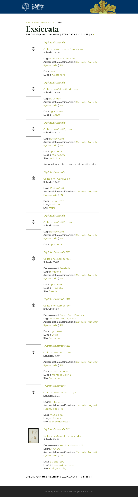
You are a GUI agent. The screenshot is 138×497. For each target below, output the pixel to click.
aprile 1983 (56, 284)
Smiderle (65, 268)
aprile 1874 (56, 151)
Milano (56, 204)
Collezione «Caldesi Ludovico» (60, 89)
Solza (55, 334)
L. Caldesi (55, 98)
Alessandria (58, 74)
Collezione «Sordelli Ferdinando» (62, 436)
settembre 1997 (59, 371)
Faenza (56, 115)
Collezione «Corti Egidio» (57, 129)
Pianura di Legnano (63, 465)
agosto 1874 (56, 111)
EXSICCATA (51, 22)
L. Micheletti (57, 402)
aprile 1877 (56, 244)
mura (52, 207)
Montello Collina (61, 374)
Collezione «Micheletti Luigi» (59, 392)
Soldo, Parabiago (58, 468)
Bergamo (54, 338)
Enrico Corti (57, 138)
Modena (57, 418)
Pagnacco (80, 315)
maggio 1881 (57, 415)
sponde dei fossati (59, 421)
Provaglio (57, 288)
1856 (52, 71)
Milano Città (59, 155)
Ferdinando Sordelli (71, 445)
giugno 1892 (57, 461)
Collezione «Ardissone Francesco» (63, 49)
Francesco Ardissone (62, 58)
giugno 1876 (57, 201)
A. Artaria (55, 448)
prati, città (54, 158)
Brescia (53, 291)
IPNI (61, 65)
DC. (56, 252)
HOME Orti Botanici (32, 22)
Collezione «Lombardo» (57, 258)
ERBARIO (43, 22)
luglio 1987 (56, 331)
